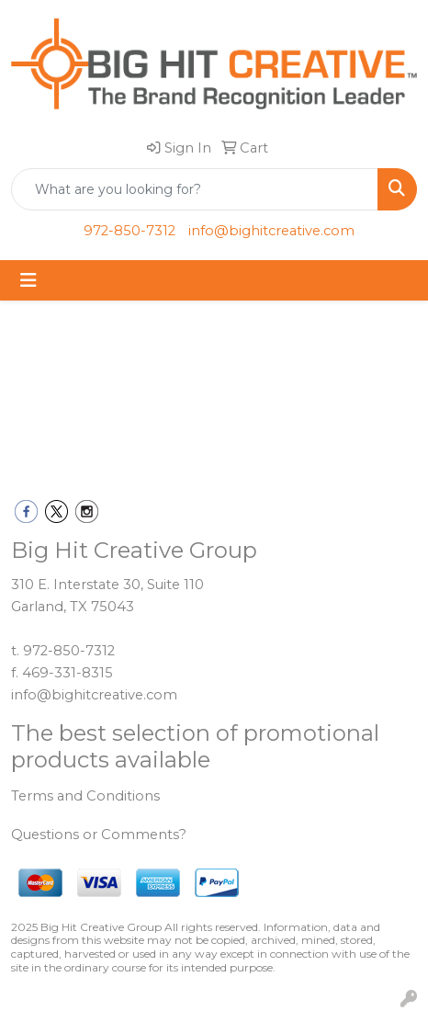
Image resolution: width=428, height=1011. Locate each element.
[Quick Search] (194, 189)
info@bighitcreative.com (271, 230)
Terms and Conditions (85, 796)
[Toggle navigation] (28, 280)
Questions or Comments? (98, 834)
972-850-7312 (129, 230)
